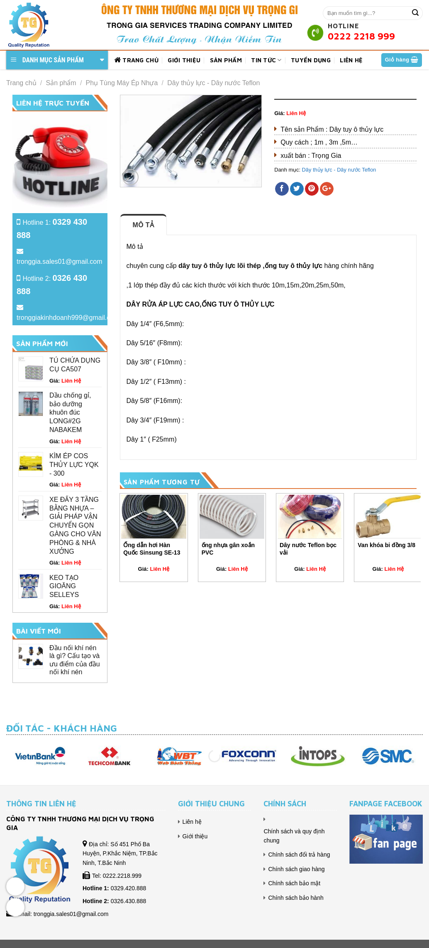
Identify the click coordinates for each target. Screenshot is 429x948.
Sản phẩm (226, 60)
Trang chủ (136, 60)
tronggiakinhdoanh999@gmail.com (68, 317)
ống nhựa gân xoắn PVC (228, 549)
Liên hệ (351, 60)
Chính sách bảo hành (295, 897)
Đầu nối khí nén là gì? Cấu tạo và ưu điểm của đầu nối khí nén (74, 659)
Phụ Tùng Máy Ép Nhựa (122, 82)
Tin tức (266, 60)
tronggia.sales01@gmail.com (59, 261)
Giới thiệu (184, 60)
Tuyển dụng (311, 60)
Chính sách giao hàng (296, 869)
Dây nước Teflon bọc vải (308, 549)
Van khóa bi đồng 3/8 (386, 545)
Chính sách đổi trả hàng (299, 854)
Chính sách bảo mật (294, 883)
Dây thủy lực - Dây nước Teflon (213, 82)
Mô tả (143, 224)
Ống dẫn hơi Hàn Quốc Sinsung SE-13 (151, 549)
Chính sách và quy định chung (293, 836)
